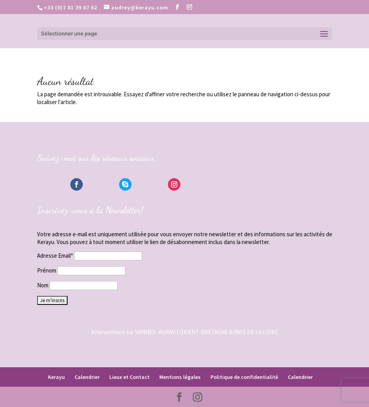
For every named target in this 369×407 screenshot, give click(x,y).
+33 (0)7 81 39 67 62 (70, 7)
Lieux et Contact (129, 376)
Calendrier (87, 376)
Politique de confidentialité (244, 376)
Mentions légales (180, 376)
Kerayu (56, 376)
